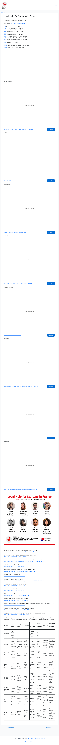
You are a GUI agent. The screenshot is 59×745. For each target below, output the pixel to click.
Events (3, 12)
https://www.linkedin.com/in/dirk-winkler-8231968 (16, 601)
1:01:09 (5, 44)
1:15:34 (5, 47)
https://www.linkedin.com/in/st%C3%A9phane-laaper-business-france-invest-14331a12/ (25, 562)
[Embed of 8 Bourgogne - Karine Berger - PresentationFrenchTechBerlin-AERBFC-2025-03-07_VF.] (29, 466)
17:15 (5, 30)
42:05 (5, 36)
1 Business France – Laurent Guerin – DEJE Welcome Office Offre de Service (18, 129)
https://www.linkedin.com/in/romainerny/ (14, 567)
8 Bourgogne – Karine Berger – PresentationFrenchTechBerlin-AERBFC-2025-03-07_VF (20, 490)
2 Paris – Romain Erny (8, 181)
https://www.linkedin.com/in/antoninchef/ (14, 591)
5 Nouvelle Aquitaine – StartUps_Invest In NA (12, 335)
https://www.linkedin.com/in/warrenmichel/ (14, 606)
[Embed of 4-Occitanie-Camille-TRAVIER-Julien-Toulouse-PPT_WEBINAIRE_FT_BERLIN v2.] (29, 260)
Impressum (37, 738)
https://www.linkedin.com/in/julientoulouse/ (14, 587)
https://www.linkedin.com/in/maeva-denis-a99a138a (16, 596)
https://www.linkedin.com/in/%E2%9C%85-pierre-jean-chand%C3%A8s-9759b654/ (23, 582)
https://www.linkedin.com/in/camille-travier (14, 577)
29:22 (5, 33)
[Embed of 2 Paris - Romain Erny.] (29, 157)
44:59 (5, 39)
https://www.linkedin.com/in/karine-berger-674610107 (17, 615)
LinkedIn (32, 741)
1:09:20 (5, 45)
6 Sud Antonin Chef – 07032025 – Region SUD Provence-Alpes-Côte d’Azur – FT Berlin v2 (21, 387)
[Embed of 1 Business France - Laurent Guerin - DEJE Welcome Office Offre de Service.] (29, 105)
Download (50, 129)
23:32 (5, 31)
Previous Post (11, 728)
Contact (43, 738)
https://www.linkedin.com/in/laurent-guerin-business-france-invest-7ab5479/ (22, 553)
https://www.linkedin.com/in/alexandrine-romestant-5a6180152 (19, 572)
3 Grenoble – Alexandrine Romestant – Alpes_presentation (15, 232)
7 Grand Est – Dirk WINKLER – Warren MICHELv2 (13, 438)
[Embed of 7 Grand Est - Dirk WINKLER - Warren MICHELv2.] (29, 415)
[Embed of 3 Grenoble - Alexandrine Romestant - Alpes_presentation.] (29, 208)
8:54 (5, 28)
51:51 (5, 41)
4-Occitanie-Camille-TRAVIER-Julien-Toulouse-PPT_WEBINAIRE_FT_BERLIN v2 (18, 284)
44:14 (5, 37)
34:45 (5, 34)
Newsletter (30, 738)
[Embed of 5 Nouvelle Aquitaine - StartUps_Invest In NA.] (29, 311)
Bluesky (27, 741)
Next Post (49, 728)
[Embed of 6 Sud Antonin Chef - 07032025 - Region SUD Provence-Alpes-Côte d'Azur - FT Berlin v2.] (29, 363)
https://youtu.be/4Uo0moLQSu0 (18, 23)
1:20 (5, 26)
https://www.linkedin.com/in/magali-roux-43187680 (16, 611)
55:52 (5, 42)
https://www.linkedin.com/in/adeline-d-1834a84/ (15, 558)
